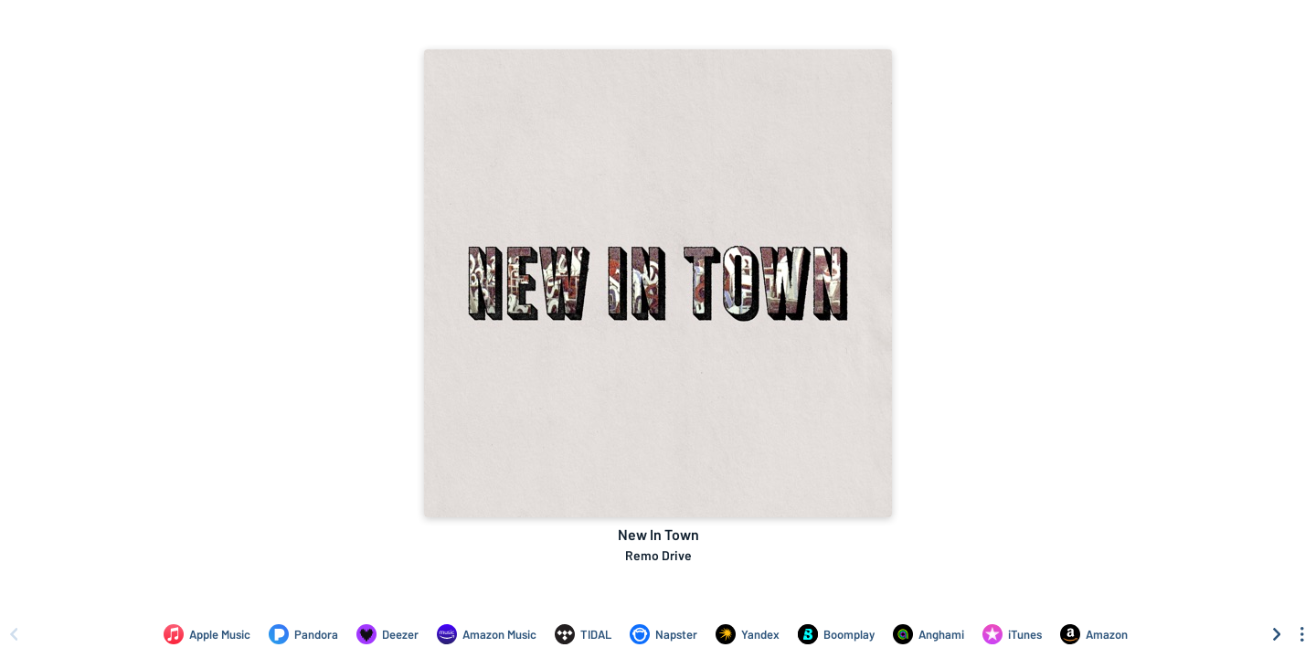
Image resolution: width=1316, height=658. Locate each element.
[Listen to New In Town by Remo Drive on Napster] (663, 634)
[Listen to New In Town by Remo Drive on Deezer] (387, 634)
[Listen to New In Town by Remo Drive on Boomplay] (836, 634)
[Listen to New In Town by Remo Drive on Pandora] (303, 634)
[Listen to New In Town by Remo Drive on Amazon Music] (487, 634)
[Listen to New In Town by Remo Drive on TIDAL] (583, 634)
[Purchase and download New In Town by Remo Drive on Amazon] (1094, 634)
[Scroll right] (1277, 634)
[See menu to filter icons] (1302, 634)
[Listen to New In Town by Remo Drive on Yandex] (747, 634)
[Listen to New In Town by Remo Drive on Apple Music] (207, 634)
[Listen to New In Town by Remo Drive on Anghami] (928, 634)
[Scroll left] (14, 634)
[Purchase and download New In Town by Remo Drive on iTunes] (1012, 634)
